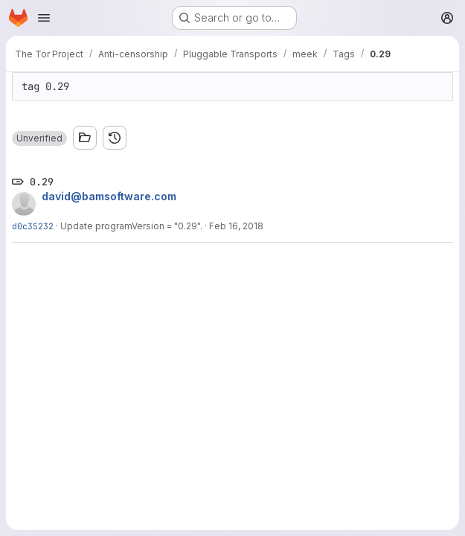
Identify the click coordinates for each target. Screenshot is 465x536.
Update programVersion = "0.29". (131, 226)
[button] (39, 138)
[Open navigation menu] (44, 18)
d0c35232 (33, 226)
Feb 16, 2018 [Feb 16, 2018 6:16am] (236, 226)
